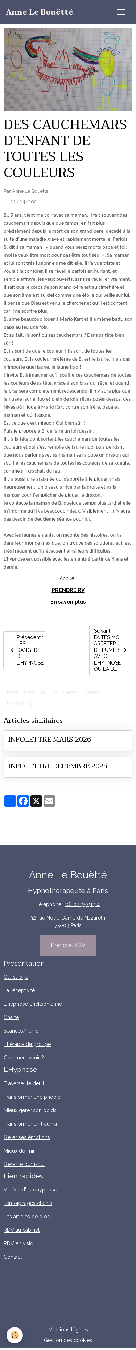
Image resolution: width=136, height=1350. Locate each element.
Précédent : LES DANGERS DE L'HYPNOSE (26, 650)
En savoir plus (68, 602)
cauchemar (66, 692)
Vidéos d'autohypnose (30, 1190)
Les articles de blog (27, 1216)
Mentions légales (68, 1330)
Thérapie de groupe (27, 1044)
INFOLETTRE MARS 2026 (49, 739)
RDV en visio (18, 1243)
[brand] (39, 12)
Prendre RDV (68, 945)
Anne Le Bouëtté (30, 191)
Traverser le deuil (24, 1083)
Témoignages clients (28, 1203)
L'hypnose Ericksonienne (33, 1004)
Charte (11, 1017)
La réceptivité (19, 990)
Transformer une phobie (32, 1097)
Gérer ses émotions (27, 1137)
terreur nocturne (26, 692)
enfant (94, 692)
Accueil (68, 578)
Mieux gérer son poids (30, 1110)
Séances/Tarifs (21, 1031)
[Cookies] (15, 1335)
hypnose (17, 703)
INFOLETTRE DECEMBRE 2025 (57, 766)
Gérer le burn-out (24, 1164)
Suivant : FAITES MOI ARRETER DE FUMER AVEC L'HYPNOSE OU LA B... (111, 650)
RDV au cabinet (22, 1230)
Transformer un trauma (30, 1124)
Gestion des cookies (68, 1340)
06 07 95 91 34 (82, 904)
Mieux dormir (19, 1151)
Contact (13, 1257)
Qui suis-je (16, 977)
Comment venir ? (24, 1058)
